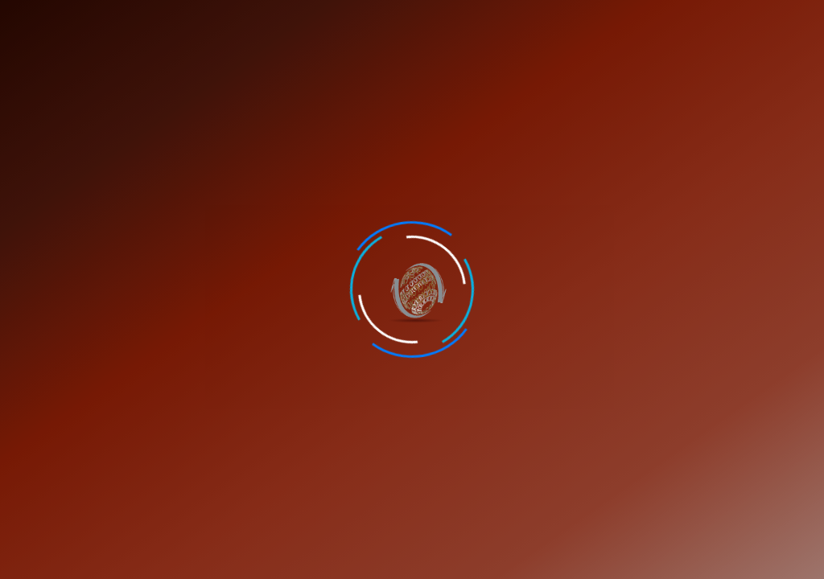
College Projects (551, 65)
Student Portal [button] (694, 20)
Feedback (570, 21)
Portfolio (327, 65)
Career (523, 21)
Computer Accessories (680, 65)
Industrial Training (430, 65)
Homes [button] (41, 65)
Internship (245, 65)
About (96, 65)
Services (165, 65)
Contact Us (627, 21)
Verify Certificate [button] (773, 20)
